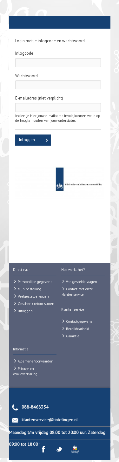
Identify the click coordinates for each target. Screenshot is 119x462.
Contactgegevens (79, 321)
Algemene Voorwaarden (35, 361)
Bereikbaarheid (77, 329)
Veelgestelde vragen (33, 296)
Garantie (72, 336)
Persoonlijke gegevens (35, 281)
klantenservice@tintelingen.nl (50, 420)
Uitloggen (25, 311)
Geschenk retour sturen (36, 303)
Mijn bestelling (29, 289)
